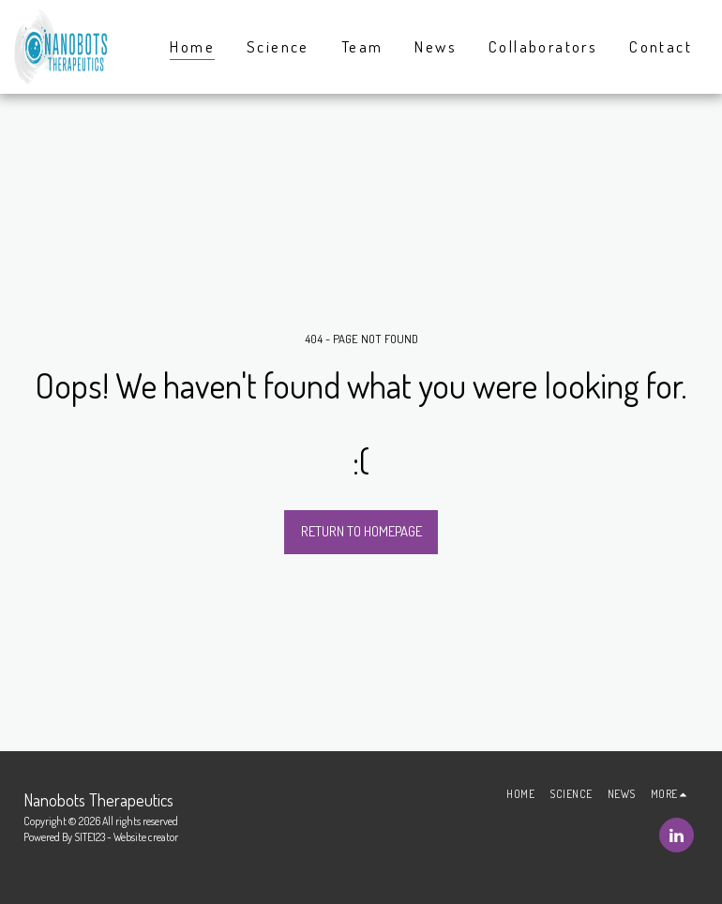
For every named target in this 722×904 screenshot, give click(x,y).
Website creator (145, 837)
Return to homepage (361, 531)
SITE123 (89, 837)
